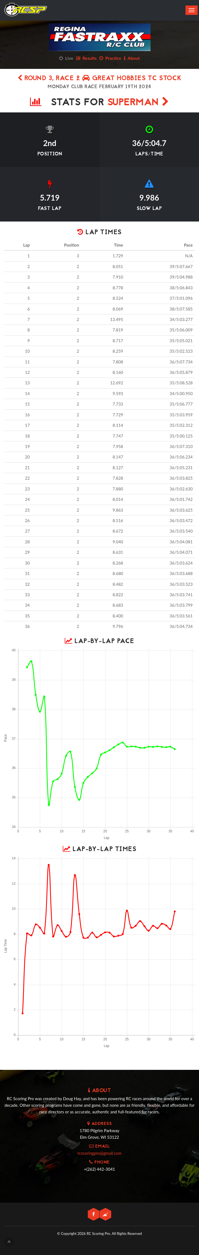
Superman (138, 102)
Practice (110, 58)
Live (66, 58)
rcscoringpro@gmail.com (99, 1153)
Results (86, 58)
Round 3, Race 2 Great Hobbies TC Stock (100, 79)
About (132, 58)
